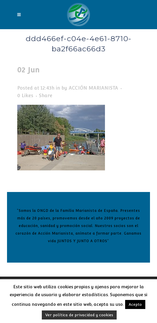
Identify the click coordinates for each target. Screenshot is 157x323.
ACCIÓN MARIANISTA (93, 88)
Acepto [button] (135, 304)
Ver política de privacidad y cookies (79, 315)
